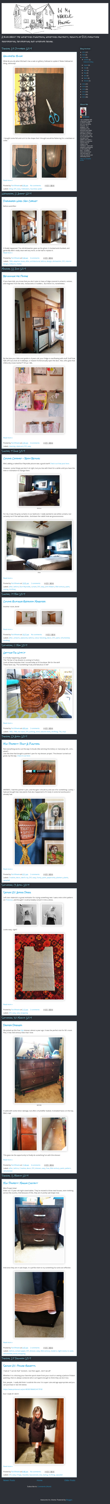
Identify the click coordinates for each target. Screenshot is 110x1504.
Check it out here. (23, 756)
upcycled (6, 880)
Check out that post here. (59, 463)
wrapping (24, 1013)
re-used (70, 1351)
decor (49, 638)
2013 (84, 94)
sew (18, 1013)
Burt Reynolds (25, 587)
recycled (25, 1475)
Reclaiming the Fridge (15, 276)
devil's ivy (24, 877)
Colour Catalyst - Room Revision (21, 458)
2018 (84, 84)
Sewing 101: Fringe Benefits (19, 1366)
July (85, 68)
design (49, 261)
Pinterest (9, 900)
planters (59, 877)
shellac (19, 264)
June (85, 70)
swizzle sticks (46, 731)
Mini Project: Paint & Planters (21, 744)
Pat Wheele (85, 117)
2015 (84, 89)
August (86, 65)
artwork (17, 638)
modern (54, 1351)
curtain (34, 587)
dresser (38, 1168)
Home (39, 1480)
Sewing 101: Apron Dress (17, 892)
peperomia (51, 877)
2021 (84, 52)
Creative (12, 877)
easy (19, 189)
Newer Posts (9, 1480)
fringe (19, 1475)
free (47, 1168)
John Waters (50, 587)
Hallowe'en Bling (12, 56)
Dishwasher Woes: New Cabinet (20, 201)
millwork (12, 264)
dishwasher (57, 261)
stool (38, 731)
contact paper (20, 1351)
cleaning (12, 446)
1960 (11, 731)
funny (39, 877)
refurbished (65, 638)
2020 (84, 55)
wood (15, 1353)
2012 (84, 97)
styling (5, 589)
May (85, 73)
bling (11, 189)
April (85, 75)
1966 (11, 261)
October (86, 59)
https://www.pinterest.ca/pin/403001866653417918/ (23, 1389)
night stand (62, 1351)
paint (67, 587)
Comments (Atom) (44, 1486)
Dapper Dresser (12, 1025)
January (86, 81)
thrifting (12, 589)
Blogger (69, 1500)
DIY (15, 189)
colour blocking (40, 638)
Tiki (60, 731)
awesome (24, 638)
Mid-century (60, 587)
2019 (84, 57)
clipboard (19, 446)
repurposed (33, 1475)
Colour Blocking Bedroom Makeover (24, 601)
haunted (33, 189)
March (86, 78)
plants (65, 877)
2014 (84, 92)
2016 (84, 86)
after (27, 261)
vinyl (64, 731)
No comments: (36, 185)
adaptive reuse (19, 261)
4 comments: (35, 258)
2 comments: (36, 583)
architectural (35, 261)
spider (39, 189)
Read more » (8, 180)
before (43, 261)
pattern (68, 1168)
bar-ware (21, 731)
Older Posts (69, 1480)
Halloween (25, 189)
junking (32, 731)
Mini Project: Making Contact (20, 1183)
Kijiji (22, 1030)
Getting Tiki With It (14, 653)
